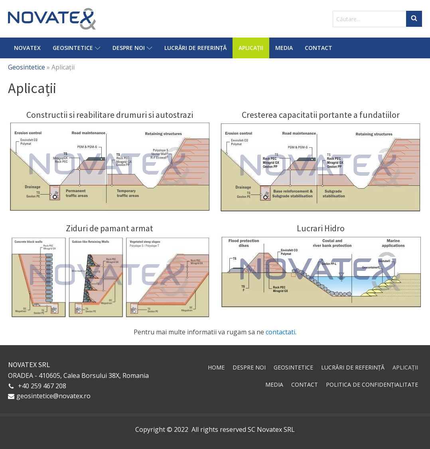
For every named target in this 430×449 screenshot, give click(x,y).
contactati (280, 332)
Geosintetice (77, 48)
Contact (318, 48)
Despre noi (132, 48)
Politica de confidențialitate (372, 384)
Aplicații (251, 48)
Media (284, 48)
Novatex (27, 48)
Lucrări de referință (195, 48)
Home (216, 367)
